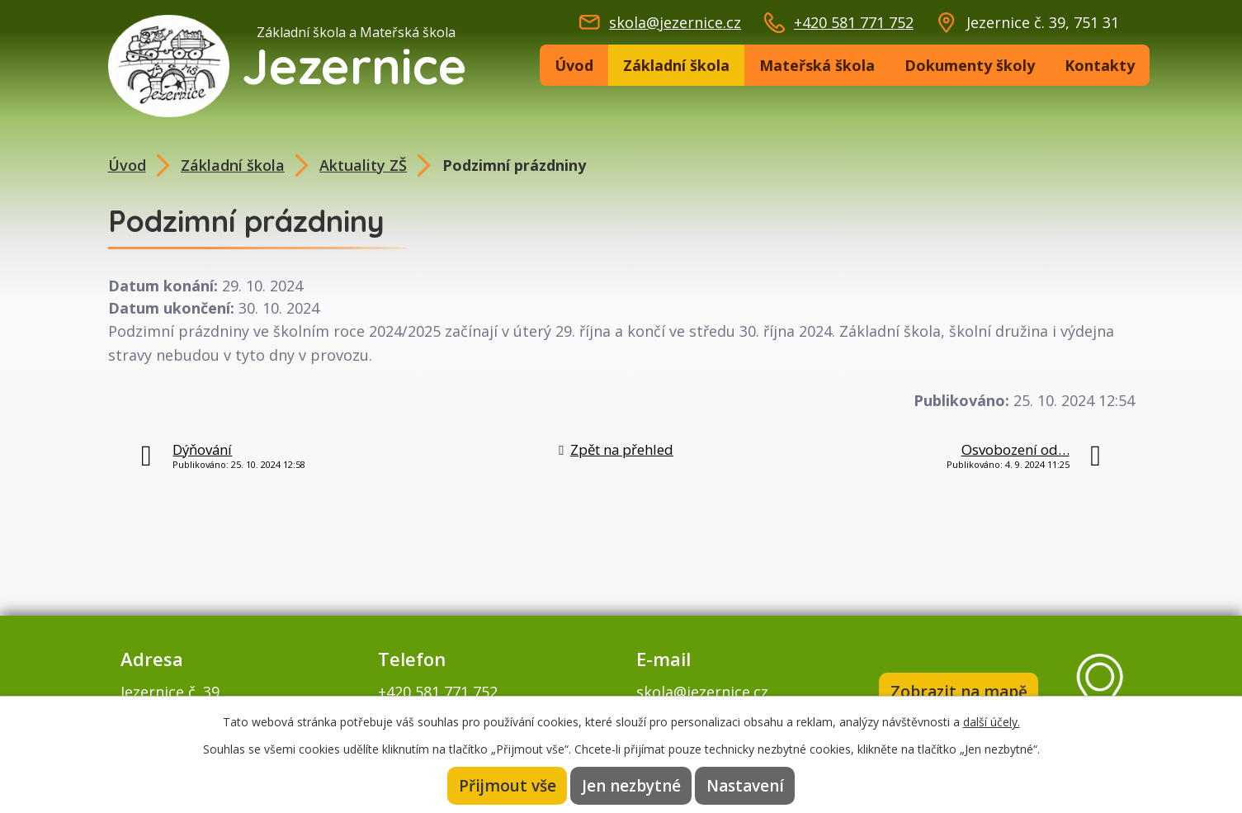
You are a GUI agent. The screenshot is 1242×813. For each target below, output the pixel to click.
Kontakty (1100, 65)
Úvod (574, 65)
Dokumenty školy (969, 65)
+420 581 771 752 (854, 22)
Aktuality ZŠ (363, 165)
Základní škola (676, 65)
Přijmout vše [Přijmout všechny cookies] (507, 785)
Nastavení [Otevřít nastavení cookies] (745, 785)
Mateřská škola (817, 65)
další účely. (991, 722)
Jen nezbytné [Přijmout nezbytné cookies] (631, 785)
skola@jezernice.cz (675, 22)
